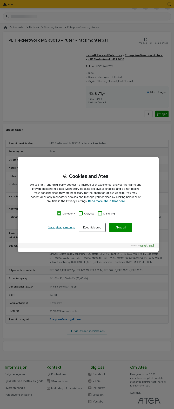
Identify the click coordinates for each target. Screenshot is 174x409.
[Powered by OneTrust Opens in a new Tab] (144, 246)
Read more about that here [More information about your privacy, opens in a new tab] (106, 201)
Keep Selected (92, 227)
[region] (88, 204)
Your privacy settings (61, 227)
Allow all (121, 227)
